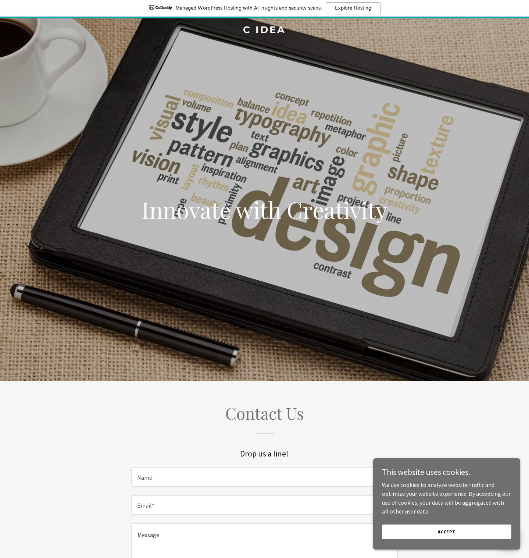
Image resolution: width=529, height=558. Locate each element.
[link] (264, 31)
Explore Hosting (353, 8)
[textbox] (264, 477)
